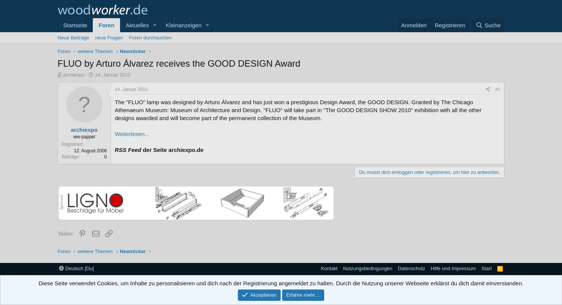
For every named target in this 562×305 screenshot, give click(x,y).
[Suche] (488, 25)
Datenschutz (411, 268)
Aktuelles (137, 25)
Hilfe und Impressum (453, 268)
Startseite (75, 25)
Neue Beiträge (73, 38)
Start (486, 268)
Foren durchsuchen (150, 38)
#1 (497, 89)
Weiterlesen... (132, 134)
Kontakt (329, 268)
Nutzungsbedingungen (367, 268)
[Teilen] (488, 89)
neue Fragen (109, 38)
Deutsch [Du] (76, 268)
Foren (106, 25)
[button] (155, 25)
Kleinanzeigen (183, 25)
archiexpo (73, 75)
